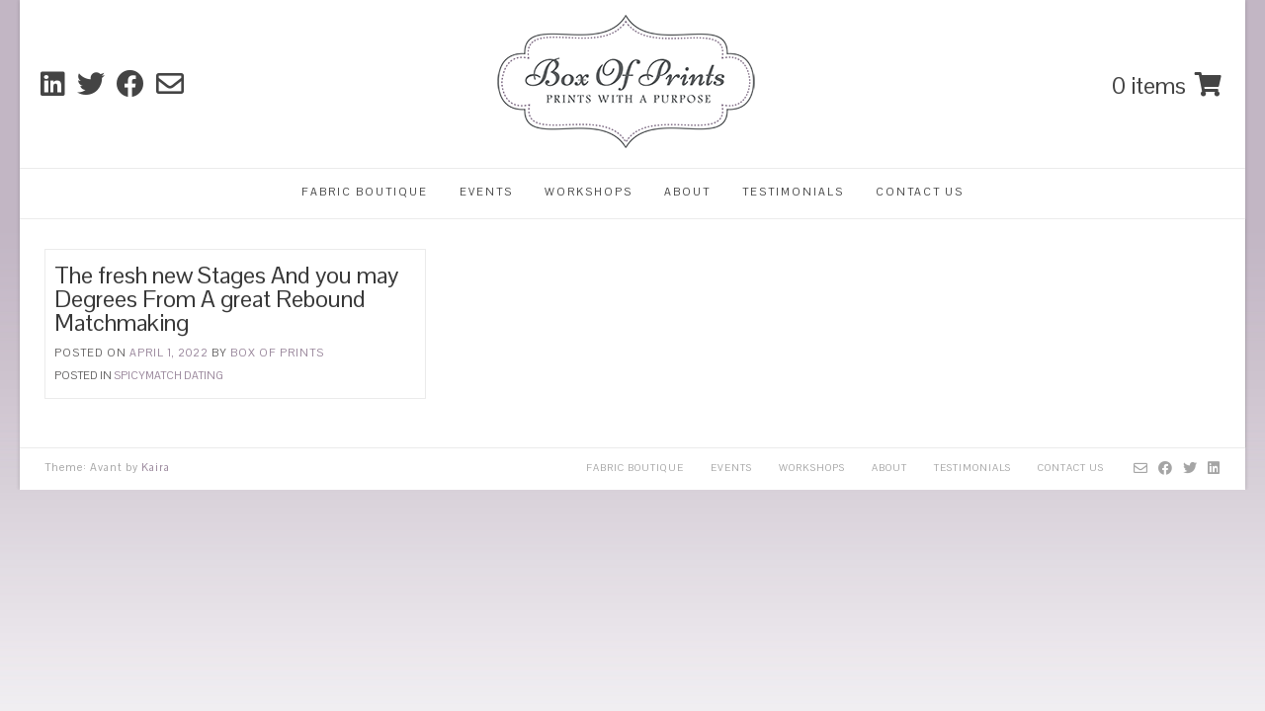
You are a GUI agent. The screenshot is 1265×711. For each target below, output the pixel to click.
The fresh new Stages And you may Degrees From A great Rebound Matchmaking (226, 299)
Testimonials (793, 191)
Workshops (588, 191)
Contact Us (920, 191)
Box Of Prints (277, 352)
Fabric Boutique (364, 191)
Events (486, 191)
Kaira (155, 467)
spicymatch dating (168, 375)
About (687, 191)
